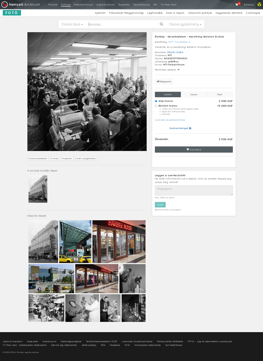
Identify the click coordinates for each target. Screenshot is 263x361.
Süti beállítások (173, 345)
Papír (219, 94)
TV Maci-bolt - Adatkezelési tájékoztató (24, 345)
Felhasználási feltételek (170, 341)
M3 (155, 4)
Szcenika (124, 4)
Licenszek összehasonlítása (170, 119)
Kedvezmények (180, 128)
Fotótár (65, 4)
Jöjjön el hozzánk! (13, 341)
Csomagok (253, 12)
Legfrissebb (155, 12)
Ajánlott (100, 12)
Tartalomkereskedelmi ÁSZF (102, 341)
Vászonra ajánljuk (200, 12)
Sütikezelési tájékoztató (147, 345)
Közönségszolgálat (71, 341)
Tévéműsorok (141, 4)
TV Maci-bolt (168, 4)
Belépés (249, 4)
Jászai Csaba (175, 52)
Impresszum (49, 341)
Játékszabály (88, 345)
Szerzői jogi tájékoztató (64, 345)
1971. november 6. (179, 41)
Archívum (20, 4)
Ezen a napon (175, 12)
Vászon (193, 94)
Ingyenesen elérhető (229, 12)
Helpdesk (115, 345)
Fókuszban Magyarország (126, 12)
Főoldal (53, 4)
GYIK (127, 345)
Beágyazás (164, 81)
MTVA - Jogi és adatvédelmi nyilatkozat (210, 341)
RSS (103, 345)
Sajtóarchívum (106, 4)
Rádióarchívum (83, 4)
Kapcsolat (32, 341)
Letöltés (167, 94)
